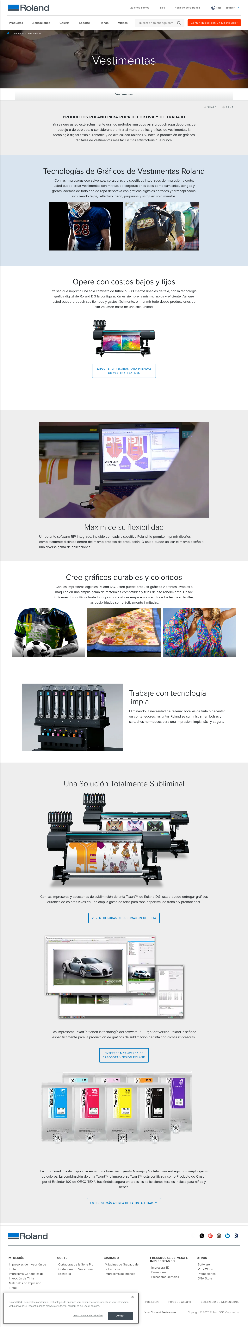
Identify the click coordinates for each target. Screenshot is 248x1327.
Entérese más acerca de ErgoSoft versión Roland (124, 1055)
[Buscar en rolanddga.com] (158, 23)
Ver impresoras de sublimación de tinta (124, 918)
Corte (62, 1258)
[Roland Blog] (236, 1235)
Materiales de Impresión (25, 1283)
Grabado (111, 1258)
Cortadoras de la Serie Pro (75, 1264)
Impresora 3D (160, 1268)
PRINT (227, 107)
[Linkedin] (227, 1235)
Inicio (8, 33)
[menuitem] (18, 23)
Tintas (13, 1288)
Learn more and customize (87, 1315)
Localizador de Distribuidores (220, 1302)
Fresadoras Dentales (165, 1277)
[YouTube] (210, 1235)
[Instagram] (219, 1235)
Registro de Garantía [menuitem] (187, 7)
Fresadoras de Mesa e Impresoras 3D (169, 1259)
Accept (120, 1315)
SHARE (210, 107)
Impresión (16, 1258)
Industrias (19, 33)
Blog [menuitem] (162, 7)
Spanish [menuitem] (232, 7)
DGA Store (205, 1278)
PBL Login (152, 1302)
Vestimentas (34, 33)
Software (204, 1264)
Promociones (206, 1274)
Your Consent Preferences (160, 1312)
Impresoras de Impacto (120, 1274)
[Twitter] (202, 1235)
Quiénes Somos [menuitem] (141, 7)
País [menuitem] (218, 8)
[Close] (132, 1297)
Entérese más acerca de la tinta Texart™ (124, 1203)
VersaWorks (205, 1269)
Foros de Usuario (179, 1302)
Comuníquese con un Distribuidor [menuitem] (214, 22)
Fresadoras (158, 1272)
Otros (202, 1258)
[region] (71, 1308)
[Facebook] (193, 1235)
